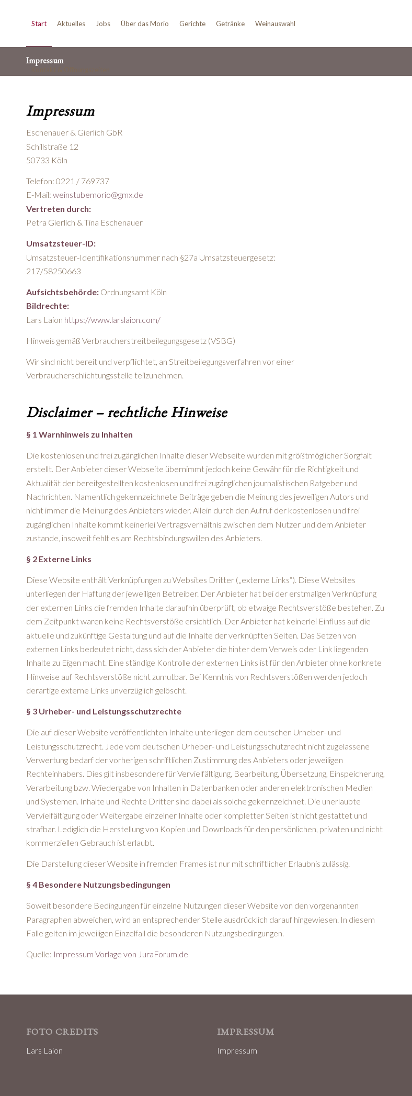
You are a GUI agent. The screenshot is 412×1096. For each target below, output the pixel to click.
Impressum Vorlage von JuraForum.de (120, 954)
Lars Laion (44, 1050)
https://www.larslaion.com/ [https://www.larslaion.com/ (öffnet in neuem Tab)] (112, 320)
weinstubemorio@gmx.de (98, 194)
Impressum (237, 1050)
